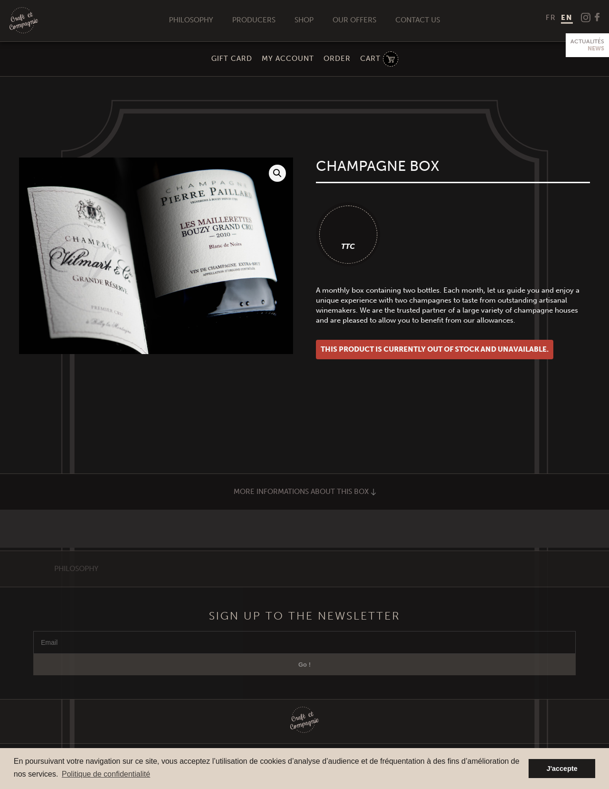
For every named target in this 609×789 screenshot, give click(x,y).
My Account (288, 58)
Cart (370, 58)
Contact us (417, 20)
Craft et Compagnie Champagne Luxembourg (24, 20)
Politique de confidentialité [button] (106, 774)
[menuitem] (551, 17)
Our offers (354, 20)
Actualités (587, 45)
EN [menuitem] (567, 17)
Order (337, 58)
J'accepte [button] (562, 768)
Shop (304, 20)
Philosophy (191, 20)
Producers (253, 20)
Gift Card (231, 58)
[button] (277, 173)
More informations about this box (305, 491)
